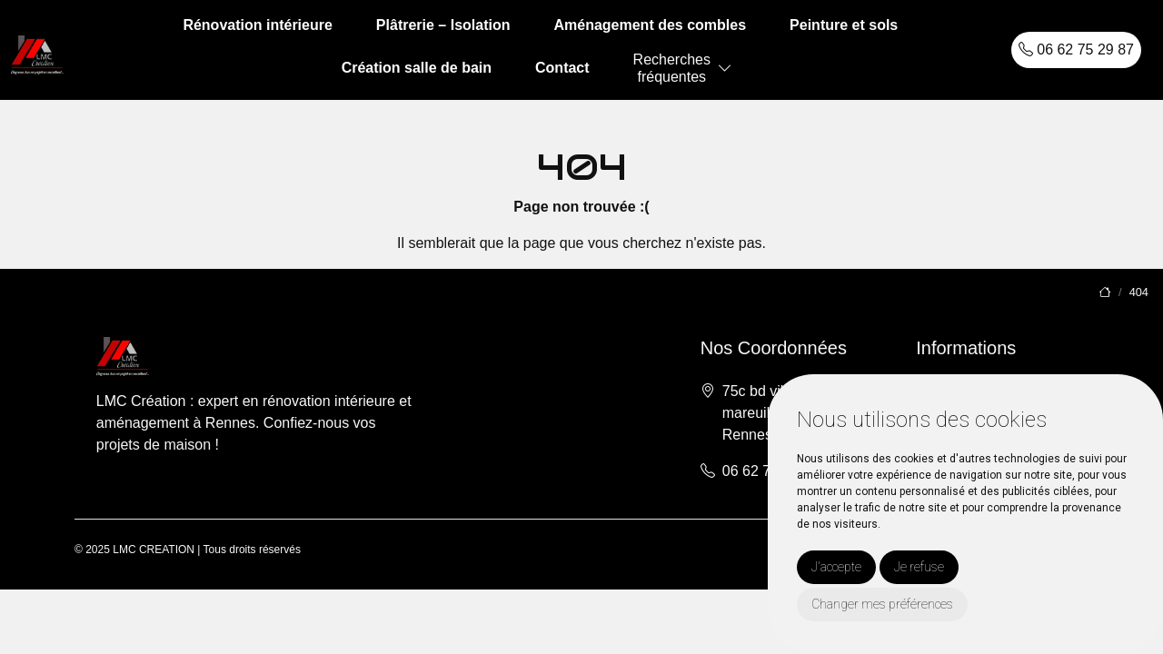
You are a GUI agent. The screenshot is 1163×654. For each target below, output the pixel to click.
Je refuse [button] (919, 567)
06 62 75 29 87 (1076, 49)
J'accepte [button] (836, 567)
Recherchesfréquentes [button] (672, 68)
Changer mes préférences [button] (882, 604)
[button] (725, 68)
